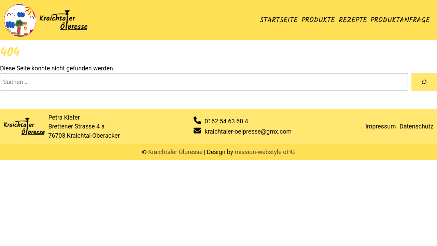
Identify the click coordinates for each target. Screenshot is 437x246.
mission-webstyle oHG (265, 152)
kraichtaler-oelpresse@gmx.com (248, 131)
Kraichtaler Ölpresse (175, 152)
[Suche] (424, 82)
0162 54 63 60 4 (226, 121)
